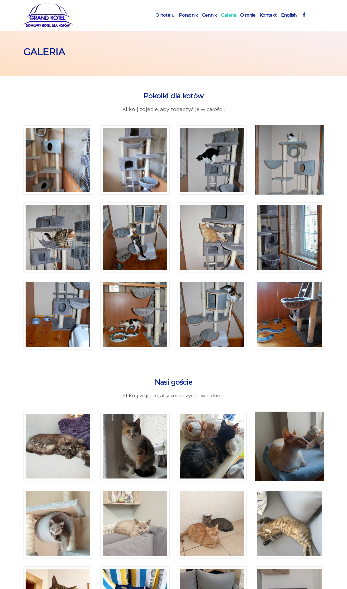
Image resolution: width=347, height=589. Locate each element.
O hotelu (165, 15)
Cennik (209, 15)
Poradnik (188, 15)
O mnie (247, 15)
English (289, 15)
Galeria (228, 15)
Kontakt (268, 15)
